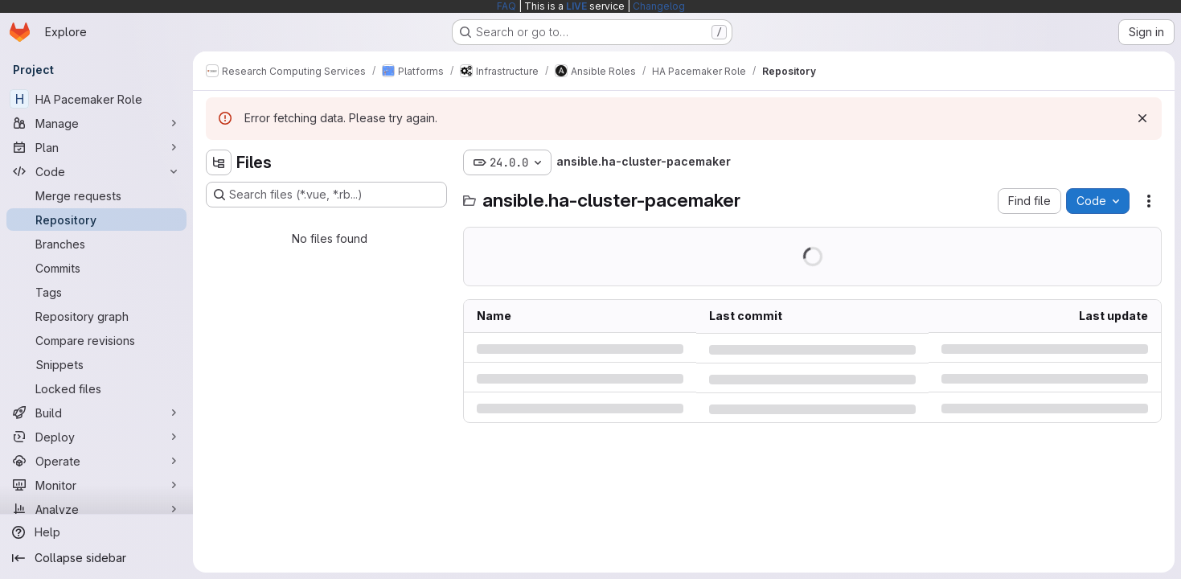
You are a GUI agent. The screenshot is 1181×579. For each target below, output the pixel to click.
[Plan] (96, 147)
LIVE (576, 6)
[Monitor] (96, 485)
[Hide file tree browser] (219, 162)
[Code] (96, 171)
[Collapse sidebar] (96, 558)
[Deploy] (96, 436)
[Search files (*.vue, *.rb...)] (326, 194)
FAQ (506, 6)
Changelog (659, 6)
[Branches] (96, 243)
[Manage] (96, 123)
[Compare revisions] (96, 340)
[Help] (96, 532)
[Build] (96, 412)
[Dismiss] (1142, 118)
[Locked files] (96, 388)
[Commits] (96, 268)
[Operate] (96, 461)
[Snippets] (96, 364)
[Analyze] (96, 509)
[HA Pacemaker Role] (96, 99)
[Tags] (96, 292)
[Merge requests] (96, 195)
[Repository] (96, 219)
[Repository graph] (96, 316)
